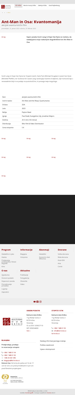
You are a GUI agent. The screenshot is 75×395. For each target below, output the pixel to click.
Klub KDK (61, 260)
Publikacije (24, 275)
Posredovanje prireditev (7, 285)
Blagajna (23, 254)
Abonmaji (44, 249)
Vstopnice (24, 257)
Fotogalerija (24, 278)
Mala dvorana (63, 257)
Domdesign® (29, 393)
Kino (3, 266)
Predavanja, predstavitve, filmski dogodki (9, 261)
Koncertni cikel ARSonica (44, 258)
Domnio (49, 393)
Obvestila (23, 281)
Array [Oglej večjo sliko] (12, 145)
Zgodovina (5, 275)
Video (22, 284)
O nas (4, 270)
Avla (59, 263)
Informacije (26, 249)
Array (13, 54)
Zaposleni (5, 292)
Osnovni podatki (8, 278)
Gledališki (42, 254)
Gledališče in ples (8, 254)
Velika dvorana (63, 254)
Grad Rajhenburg (54, 5)
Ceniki (60, 266)
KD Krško (18, 5)
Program (6, 249)
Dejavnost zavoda (8, 281)
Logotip (4, 289)
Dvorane (62, 249)
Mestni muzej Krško (29, 5)
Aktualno (25, 270)
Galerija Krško (42, 5)
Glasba (4, 257)
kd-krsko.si (56, 333)
